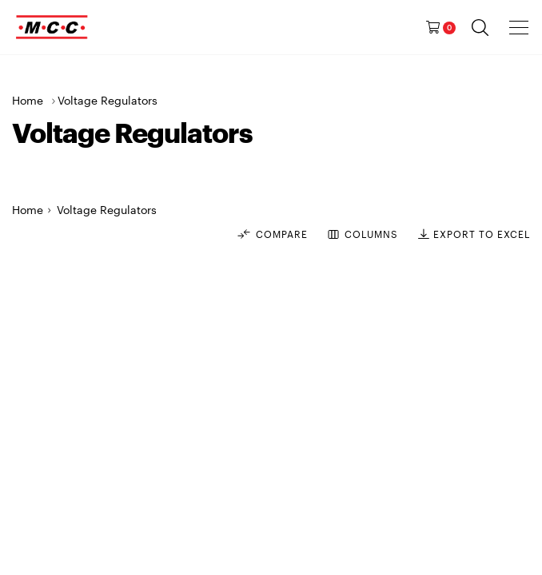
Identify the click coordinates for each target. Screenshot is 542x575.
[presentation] (520, 27)
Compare (272, 234)
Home (27, 100)
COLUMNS (363, 234)
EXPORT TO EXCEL (474, 234)
